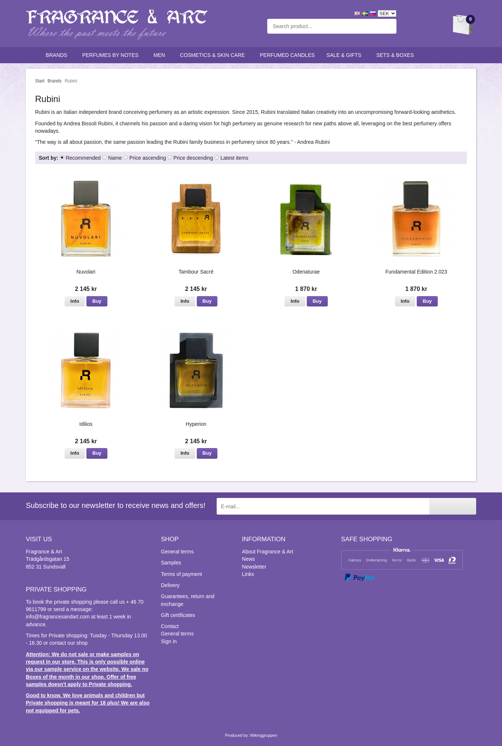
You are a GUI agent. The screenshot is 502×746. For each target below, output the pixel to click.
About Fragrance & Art (267, 552)
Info (75, 301)
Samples (171, 563)
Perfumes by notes (112, 55)
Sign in (169, 641)
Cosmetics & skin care (214, 55)
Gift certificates (178, 615)
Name (115, 158)
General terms (177, 552)
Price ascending (147, 158)
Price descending (193, 158)
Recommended (83, 158)
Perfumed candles (287, 55)
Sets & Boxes (396, 55)
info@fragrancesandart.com (58, 617)
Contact (170, 626)
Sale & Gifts (346, 55)
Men (161, 55)
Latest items (234, 158)
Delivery (170, 585)
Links (248, 574)
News (248, 559)
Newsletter (254, 567)
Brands (58, 55)
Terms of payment (181, 574)
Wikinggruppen (263, 735)
